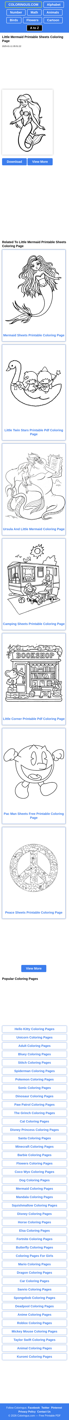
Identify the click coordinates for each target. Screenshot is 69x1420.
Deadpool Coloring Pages (34, 1306)
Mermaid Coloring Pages (34, 1188)
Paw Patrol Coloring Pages (34, 1104)
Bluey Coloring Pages (34, 1054)
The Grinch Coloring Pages (34, 1113)
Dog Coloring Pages (34, 1180)
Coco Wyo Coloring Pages (34, 1172)
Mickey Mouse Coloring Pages (34, 1331)
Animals (53, 12)
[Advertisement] (26, 68)
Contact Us (44, 1411)
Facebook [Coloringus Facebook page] (34, 1407)
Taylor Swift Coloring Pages (34, 1340)
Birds (14, 20)
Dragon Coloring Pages (34, 1272)
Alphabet (54, 4)
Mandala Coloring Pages (34, 1197)
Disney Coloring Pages (34, 1214)
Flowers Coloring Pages (34, 1163)
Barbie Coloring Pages (34, 1155)
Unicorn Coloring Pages (34, 1037)
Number (16, 12)
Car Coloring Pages (34, 1281)
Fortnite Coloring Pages (34, 1239)
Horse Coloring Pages (34, 1222)
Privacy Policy (27, 1411)
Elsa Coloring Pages (34, 1230)
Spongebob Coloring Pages (34, 1298)
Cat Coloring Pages (34, 1121)
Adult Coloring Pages (34, 1046)
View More (40, 161)
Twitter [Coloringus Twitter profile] (45, 1407)
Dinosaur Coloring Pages (34, 1096)
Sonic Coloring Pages (34, 1088)
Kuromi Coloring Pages (34, 1356)
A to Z (34, 28)
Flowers (32, 20)
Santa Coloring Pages (34, 1138)
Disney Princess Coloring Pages (34, 1130)
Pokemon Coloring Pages (34, 1079)
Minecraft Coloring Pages (34, 1146)
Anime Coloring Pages (34, 1314)
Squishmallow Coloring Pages (34, 1205)
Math (34, 12)
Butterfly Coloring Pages (34, 1247)
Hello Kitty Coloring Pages (34, 1029)
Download (14, 161)
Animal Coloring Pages (34, 1348)
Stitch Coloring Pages (34, 1062)
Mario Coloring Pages (34, 1264)
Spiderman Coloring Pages (34, 1071)
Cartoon (53, 20)
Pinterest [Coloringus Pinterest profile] (56, 1407)
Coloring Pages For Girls (34, 1256)
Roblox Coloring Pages (34, 1323)
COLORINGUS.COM (23, 4)
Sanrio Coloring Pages (34, 1289)
